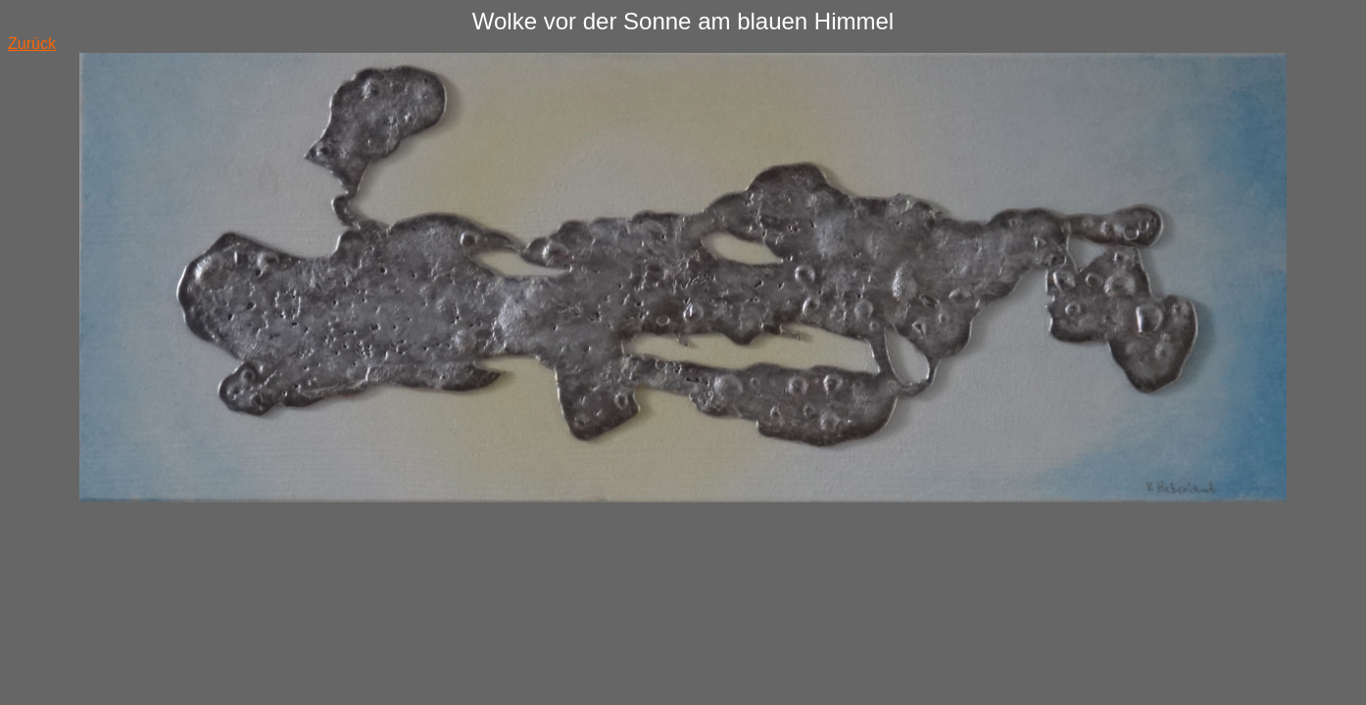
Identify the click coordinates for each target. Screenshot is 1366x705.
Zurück (32, 43)
